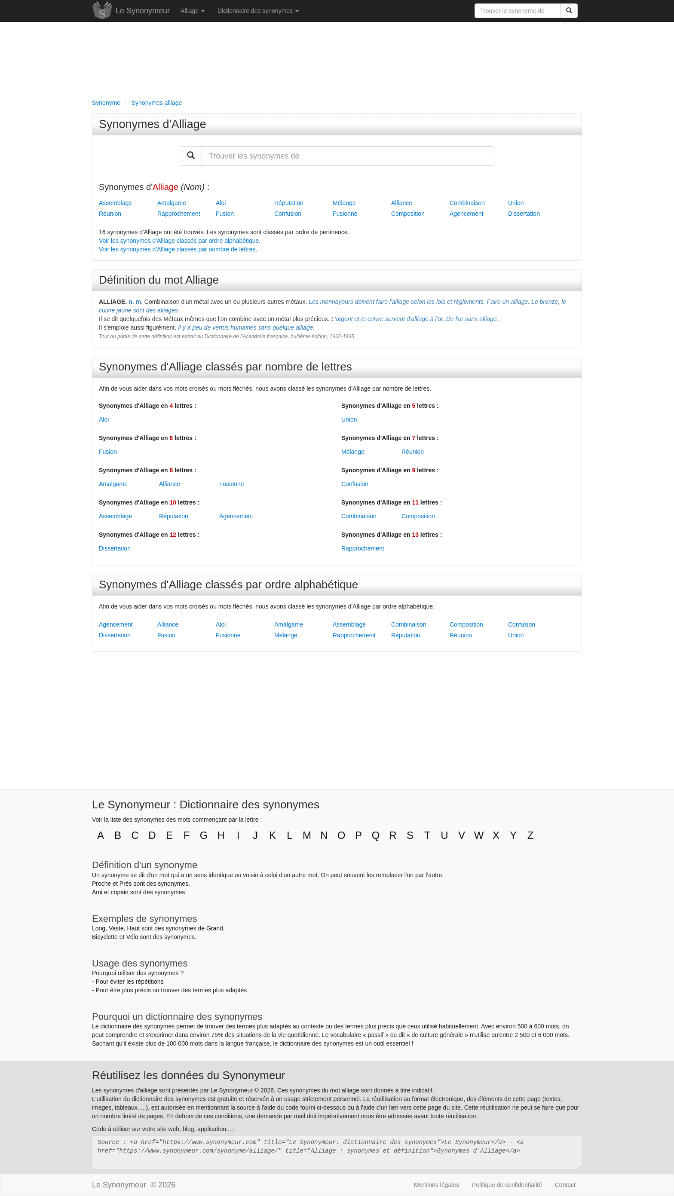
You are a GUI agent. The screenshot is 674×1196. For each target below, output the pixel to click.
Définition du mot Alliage (159, 279)
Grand (214, 928)
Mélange (344, 202)
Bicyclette (105, 936)
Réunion (110, 213)
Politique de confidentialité (507, 1184)
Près (125, 883)
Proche (101, 883)
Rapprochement (178, 213)
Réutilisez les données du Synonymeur (188, 1075)
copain (120, 892)
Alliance (401, 202)
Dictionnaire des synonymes (258, 10)
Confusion (287, 213)
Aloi (221, 202)
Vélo (132, 936)
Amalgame (171, 202)
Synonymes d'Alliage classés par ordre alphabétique (228, 584)
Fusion (225, 213)
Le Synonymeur (143, 10)
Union (516, 202)
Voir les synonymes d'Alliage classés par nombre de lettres (177, 249)
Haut (133, 928)
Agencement (467, 213)
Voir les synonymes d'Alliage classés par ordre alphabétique (179, 240)
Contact (565, 1184)
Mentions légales (436, 1184)
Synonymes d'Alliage (152, 124)
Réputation (288, 202)
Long (98, 928)
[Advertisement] (337, 58)
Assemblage (115, 202)
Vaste (116, 928)
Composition (408, 213)
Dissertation (524, 213)
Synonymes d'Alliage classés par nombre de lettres (225, 366)
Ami (97, 892)
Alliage (193, 10)
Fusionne (345, 213)
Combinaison (467, 202)
